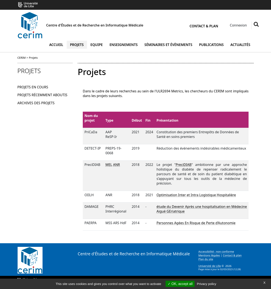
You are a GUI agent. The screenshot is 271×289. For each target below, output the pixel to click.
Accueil (56, 44)
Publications (211, 44)
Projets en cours (32, 87)
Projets (77, 44)
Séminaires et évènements (168, 44)
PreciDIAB (184, 164)
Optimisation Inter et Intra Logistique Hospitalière (196, 195)
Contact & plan (203, 26)
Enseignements (123, 44)
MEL (108, 164)
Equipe (96, 44)
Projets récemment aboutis (42, 95)
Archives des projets (36, 103)
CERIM (21, 58)
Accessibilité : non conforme (216, 251)
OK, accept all (180, 284)
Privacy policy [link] (206, 284)
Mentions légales (209, 255)
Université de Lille (209, 266)
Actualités (240, 44)
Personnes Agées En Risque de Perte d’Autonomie (195, 223)
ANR (116, 164)
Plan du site (205, 259)
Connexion (238, 25)
